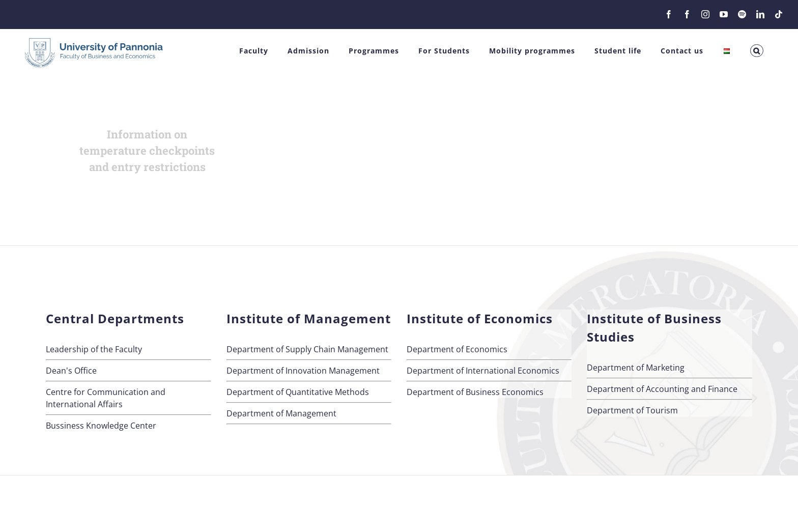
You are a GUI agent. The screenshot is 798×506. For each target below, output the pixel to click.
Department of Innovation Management (303, 370)
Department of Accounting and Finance (662, 389)
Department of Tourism (632, 410)
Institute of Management (308, 318)
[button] (756, 50)
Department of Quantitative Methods (297, 392)
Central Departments (115, 318)
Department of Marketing (636, 367)
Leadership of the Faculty (94, 349)
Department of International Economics (483, 370)
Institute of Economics (480, 318)
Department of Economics (457, 349)
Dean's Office (71, 370)
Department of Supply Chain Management (307, 349)
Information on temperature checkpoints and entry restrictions (147, 150)
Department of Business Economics (475, 392)
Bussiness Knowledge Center (101, 425)
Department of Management (281, 413)
